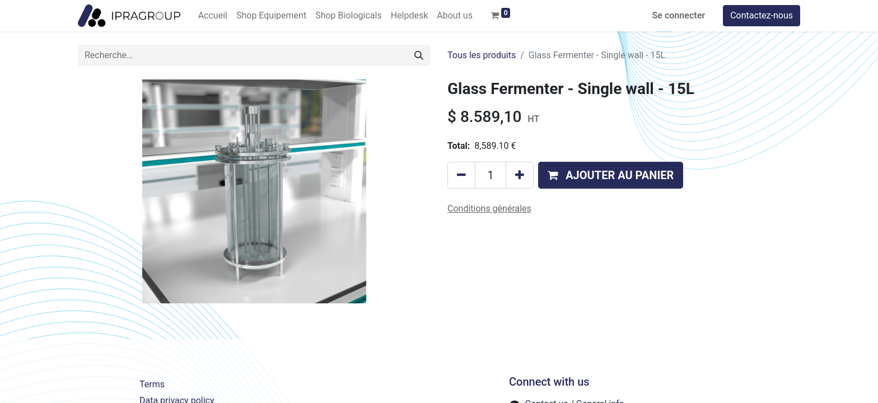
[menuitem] (213, 15)
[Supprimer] (461, 175)
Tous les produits (481, 55)
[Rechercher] (419, 55)
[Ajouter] (520, 175)
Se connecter (679, 15)
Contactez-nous (761, 15)
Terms (152, 384)
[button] (610, 175)
